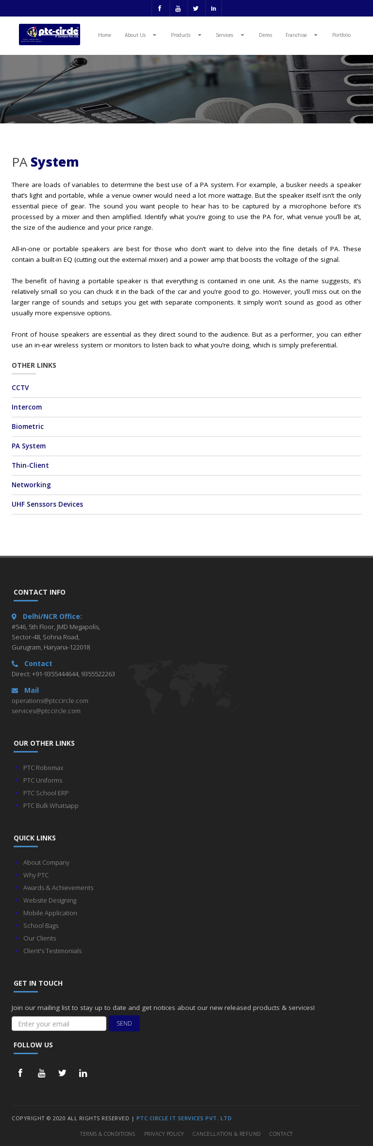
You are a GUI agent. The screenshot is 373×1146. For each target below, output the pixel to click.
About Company (46, 862)
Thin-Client (30, 465)
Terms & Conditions (107, 1133)
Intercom (27, 407)
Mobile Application (50, 912)
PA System (29, 446)
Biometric (28, 426)
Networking (31, 484)
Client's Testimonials (52, 950)
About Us (141, 34)
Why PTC (36, 875)
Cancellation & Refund (227, 1133)
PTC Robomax (43, 767)
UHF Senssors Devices (47, 504)
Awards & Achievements (58, 887)
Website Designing (49, 900)
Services (231, 34)
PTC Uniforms (42, 780)
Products (187, 34)
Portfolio (341, 35)
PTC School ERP (46, 792)
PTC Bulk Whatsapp (51, 805)
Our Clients (39, 938)
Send (124, 1023)
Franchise (303, 34)
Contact (281, 1133)
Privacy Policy (164, 1133)
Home (104, 35)
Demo (265, 35)
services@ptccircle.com (46, 710)
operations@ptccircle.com (50, 700)
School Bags (40, 925)
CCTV (20, 387)
